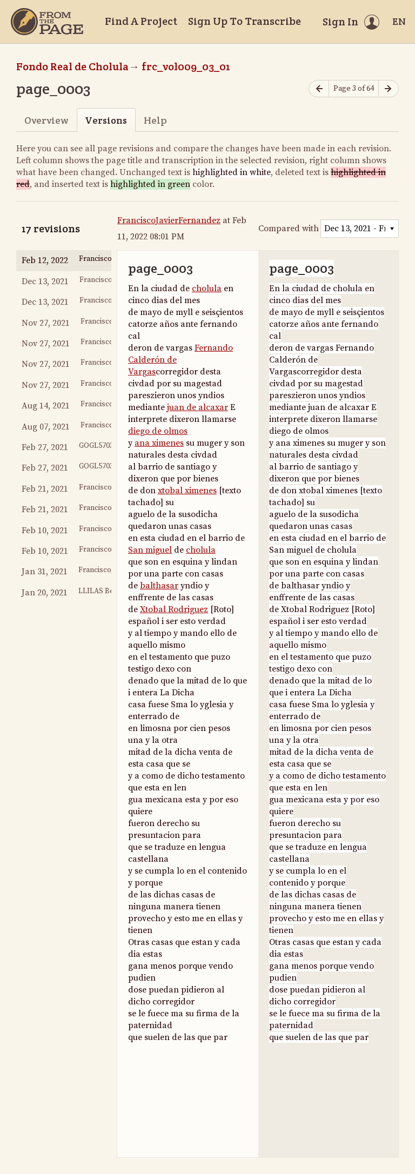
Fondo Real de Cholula (72, 66)
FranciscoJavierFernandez (168, 220)
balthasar (159, 585)
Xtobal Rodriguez (174, 609)
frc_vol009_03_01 (186, 66)
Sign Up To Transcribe (244, 21)
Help (155, 120)
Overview (46, 120)
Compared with (288, 228)
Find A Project (141, 21)
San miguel (150, 550)
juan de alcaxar (197, 407)
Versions (106, 120)
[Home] (47, 21)
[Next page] (388, 89)
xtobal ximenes (187, 490)
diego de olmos (158, 431)
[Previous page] (319, 89)
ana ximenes (159, 443)
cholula (207, 288)
